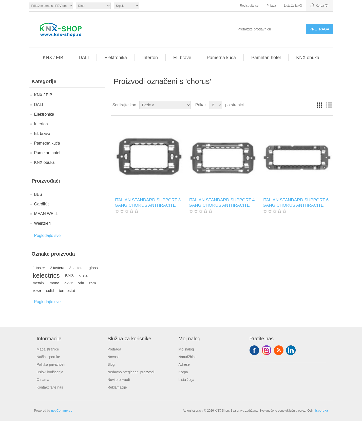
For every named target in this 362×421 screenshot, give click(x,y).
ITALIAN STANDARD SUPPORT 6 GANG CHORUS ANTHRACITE (296, 202)
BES (38, 194)
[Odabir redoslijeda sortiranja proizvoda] (165, 105)
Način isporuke (48, 357)
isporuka (321, 410)
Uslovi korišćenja (50, 372)
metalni (39, 283)
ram (92, 283)
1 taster (39, 268)
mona (54, 283)
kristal (83, 275)
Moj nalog (186, 349)
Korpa (183, 372)
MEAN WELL (46, 214)
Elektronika (115, 57)
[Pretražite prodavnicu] (270, 29)
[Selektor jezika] (126, 6)
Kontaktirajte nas (50, 387)
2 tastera (57, 268)
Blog (111, 364)
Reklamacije (117, 387)
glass (93, 268)
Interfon (150, 57)
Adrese (184, 364)
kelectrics (46, 275)
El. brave (182, 57)
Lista (329, 105)
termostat (67, 290)
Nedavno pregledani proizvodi (131, 372)
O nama (43, 380)
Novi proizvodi (119, 380)
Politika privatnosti (51, 364)
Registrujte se (249, 5)
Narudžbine (188, 357)
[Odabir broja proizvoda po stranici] (215, 105)
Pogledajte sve (47, 235)
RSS (278, 350)
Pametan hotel (266, 57)
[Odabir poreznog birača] (51, 6)
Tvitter (266, 350)
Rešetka (320, 105)
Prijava (271, 5)
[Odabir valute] (93, 6)
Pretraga (114, 349)
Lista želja (186, 380)
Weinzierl (42, 223)
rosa (37, 290)
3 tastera (76, 268)
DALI (84, 57)
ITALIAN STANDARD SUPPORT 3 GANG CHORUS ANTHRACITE (148, 202)
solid (50, 291)
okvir (68, 283)
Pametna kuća (221, 57)
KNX (69, 275)
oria (81, 283)
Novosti (114, 357)
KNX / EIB (53, 57)
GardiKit (41, 204)
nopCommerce (61, 410)
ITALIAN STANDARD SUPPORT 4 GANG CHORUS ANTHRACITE (222, 202)
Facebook (254, 350)
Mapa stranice (48, 349)
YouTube (291, 350)
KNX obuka (307, 57)
